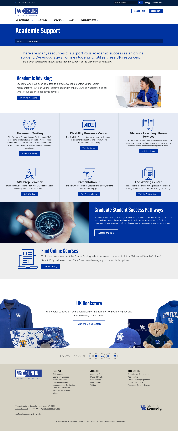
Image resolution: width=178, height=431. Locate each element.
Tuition (93, 385)
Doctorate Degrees (60, 382)
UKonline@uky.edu (52, 409)
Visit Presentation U (89, 194)
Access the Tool (106, 232)
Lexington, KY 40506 (46, 406)
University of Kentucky (25, 2)
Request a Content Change (139, 385)
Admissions (43, 20)
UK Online (20, 41)
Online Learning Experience (139, 380)
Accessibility (102, 421)
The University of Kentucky (26, 406)
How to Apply (95, 382)
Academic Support (97, 374)
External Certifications (62, 390)
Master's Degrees (60, 380)
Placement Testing (29, 153)
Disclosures (90, 421)
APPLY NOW (155, 11)
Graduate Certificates (61, 388)
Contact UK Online (135, 382)
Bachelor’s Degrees (61, 377)
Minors (55, 393)
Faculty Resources (90, 20)
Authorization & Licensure (138, 374)
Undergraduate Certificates (64, 385)
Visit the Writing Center (148, 194)
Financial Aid (95, 380)
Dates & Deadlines (97, 377)
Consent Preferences (116, 421)
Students (59, 20)
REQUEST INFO (139, 11)
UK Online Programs (28, 98)
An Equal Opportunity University (28, 414)
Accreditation (133, 377)
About (72, 20)
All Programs (58, 374)
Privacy (81, 421)
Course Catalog (50, 266)
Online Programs (24, 20)
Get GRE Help (29, 194)
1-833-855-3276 (21, 409)
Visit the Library (148, 151)
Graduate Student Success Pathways (109, 217)
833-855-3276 (157, 3)
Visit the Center (89, 148)
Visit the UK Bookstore (89, 323)
